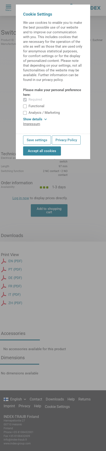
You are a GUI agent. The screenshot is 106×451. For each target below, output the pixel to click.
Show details (35, 119)
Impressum (31, 124)
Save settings (37, 140)
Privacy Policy (66, 140)
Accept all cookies (42, 151)
